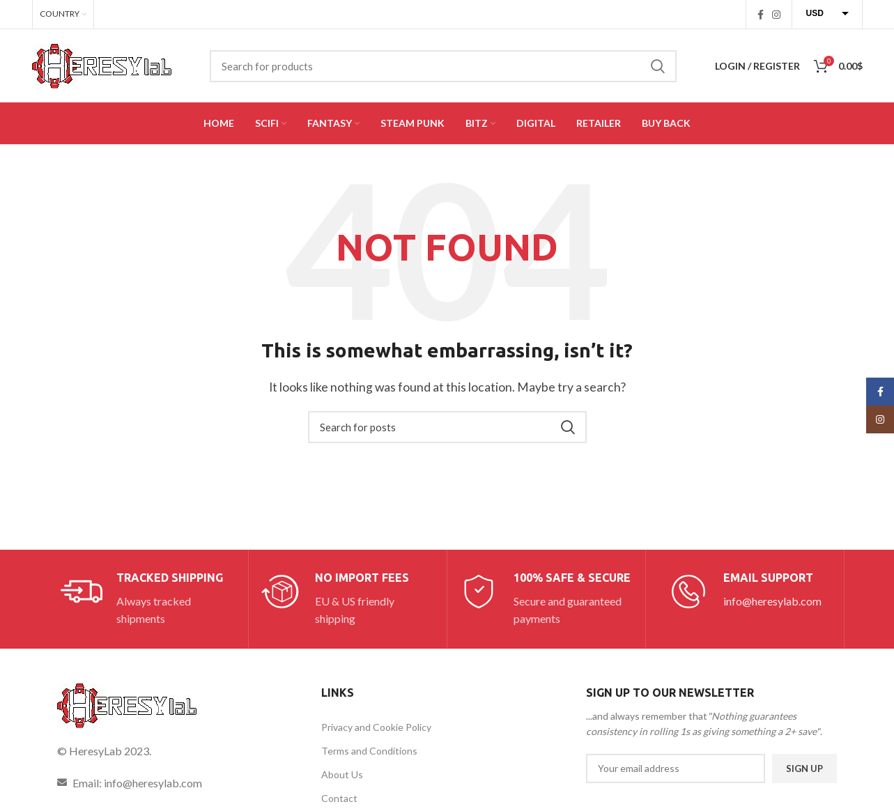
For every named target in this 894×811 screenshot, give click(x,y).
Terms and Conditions (369, 751)
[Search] (443, 66)
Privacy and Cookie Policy (376, 727)
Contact (339, 798)
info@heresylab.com (772, 601)
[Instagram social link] (776, 15)
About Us (342, 774)
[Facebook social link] (760, 15)
